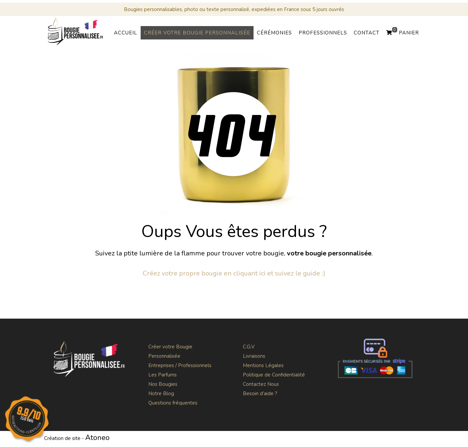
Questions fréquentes (172, 403)
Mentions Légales (263, 365)
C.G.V (249, 346)
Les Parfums (162, 374)
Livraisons (254, 356)
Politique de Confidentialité (274, 374)
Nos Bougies (162, 384)
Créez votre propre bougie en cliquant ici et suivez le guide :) (234, 273)
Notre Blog (161, 393)
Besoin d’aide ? (260, 393)
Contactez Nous (261, 384)
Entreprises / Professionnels (179, 365)
